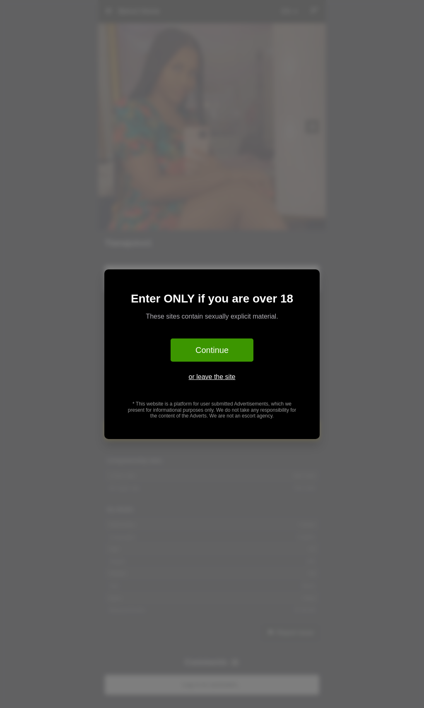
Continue (212, 350)
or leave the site (212, 376)
